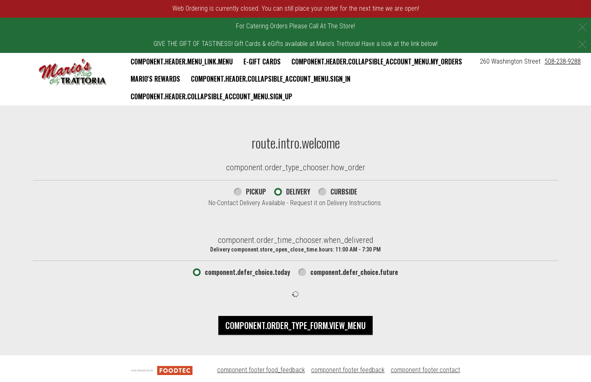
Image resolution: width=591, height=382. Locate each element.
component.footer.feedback (348, 370)
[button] (73, 72)
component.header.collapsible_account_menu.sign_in (270, 79)
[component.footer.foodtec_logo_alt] (161, 370)
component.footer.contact (425, 370)
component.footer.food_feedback (261, 370)
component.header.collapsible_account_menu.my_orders (376, 61)
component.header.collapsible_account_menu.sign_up (211, 96)
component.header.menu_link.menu (182, 61)
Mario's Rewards (155, 79)
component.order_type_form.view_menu (295, 325)
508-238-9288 (563, 61)
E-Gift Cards (262, 61)
